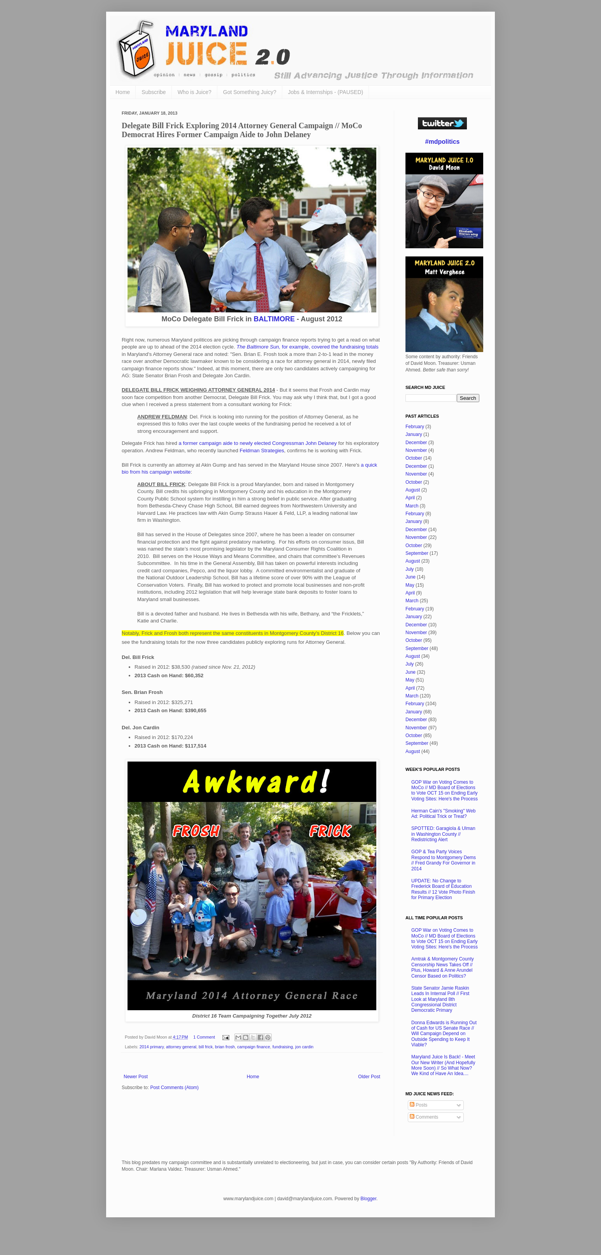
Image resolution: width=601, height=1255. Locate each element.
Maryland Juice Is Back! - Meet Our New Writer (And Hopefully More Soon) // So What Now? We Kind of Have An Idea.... (443, 1065)
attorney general (181, 1046)
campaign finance (253, 1046)
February (414, 426)
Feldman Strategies (262, 450)
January (413, 434)
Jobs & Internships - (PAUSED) (325, 92)
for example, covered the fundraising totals (307, 347)
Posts (418, 1105)
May (409, 585)
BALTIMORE (274, 319)
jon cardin (304, 1046)
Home (122, 92)
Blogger (368, 1198)
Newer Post (136, 1076)
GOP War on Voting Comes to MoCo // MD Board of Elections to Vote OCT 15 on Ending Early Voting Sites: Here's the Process (444, 790)
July (409, 569)
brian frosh (225, 1046)
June (410, 577)
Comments (424, 1117)
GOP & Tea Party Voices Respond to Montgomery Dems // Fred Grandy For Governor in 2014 (443, 860)
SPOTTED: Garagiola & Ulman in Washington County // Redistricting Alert (443, 834)
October (413, 458)
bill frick (206, 1046)
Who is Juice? (194, 92)
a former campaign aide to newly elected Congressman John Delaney (258, 443)
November (416, 450)
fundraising (283, 1046)
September (416, 553)
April (410, 497)
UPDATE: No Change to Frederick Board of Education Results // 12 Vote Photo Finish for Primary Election (443, 889)
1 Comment (204, 1037)
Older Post (369, 1076)
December (416, 442)
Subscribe (154, 92)
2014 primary (152, 1046)
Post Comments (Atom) (174, 1087)
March (411, 506)
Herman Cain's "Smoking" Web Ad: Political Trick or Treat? (443, 813)
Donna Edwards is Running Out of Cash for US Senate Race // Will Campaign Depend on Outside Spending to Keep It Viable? (444, 1034)
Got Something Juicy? (249, 92)
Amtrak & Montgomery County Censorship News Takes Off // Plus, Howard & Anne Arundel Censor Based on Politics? (442, 967)
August (412, 490)
